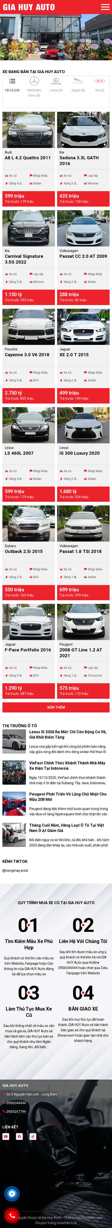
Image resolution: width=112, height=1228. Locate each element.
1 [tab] (51, 58)
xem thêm (56, 707)
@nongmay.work (15, 870)
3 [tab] (61, 58)
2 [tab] (56, 58)
